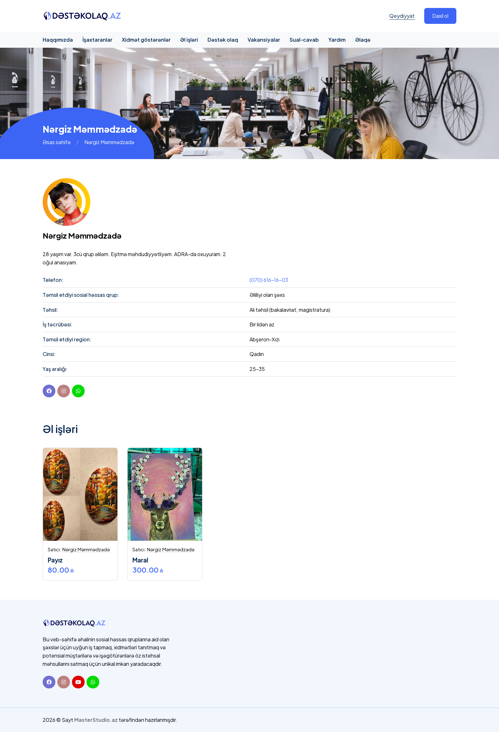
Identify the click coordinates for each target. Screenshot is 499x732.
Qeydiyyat (402, 15)
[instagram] (63, 391)
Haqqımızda (58, 39)
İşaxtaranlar (97, 39)
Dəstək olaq (222, 39)
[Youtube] (78, 682)
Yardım (337, 39)
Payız (55, 560)
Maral (140, 560)
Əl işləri (189, 39)
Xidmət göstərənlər (146, 39)
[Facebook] (49, 391)
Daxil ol (440, 15)
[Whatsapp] (93, 682)
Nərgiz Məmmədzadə (86, 549)
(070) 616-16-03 (269, 279)
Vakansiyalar (264, 39)
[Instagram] (63, 682)
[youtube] (78, 391)
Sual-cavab (304, 39)
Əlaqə (362, 39)
